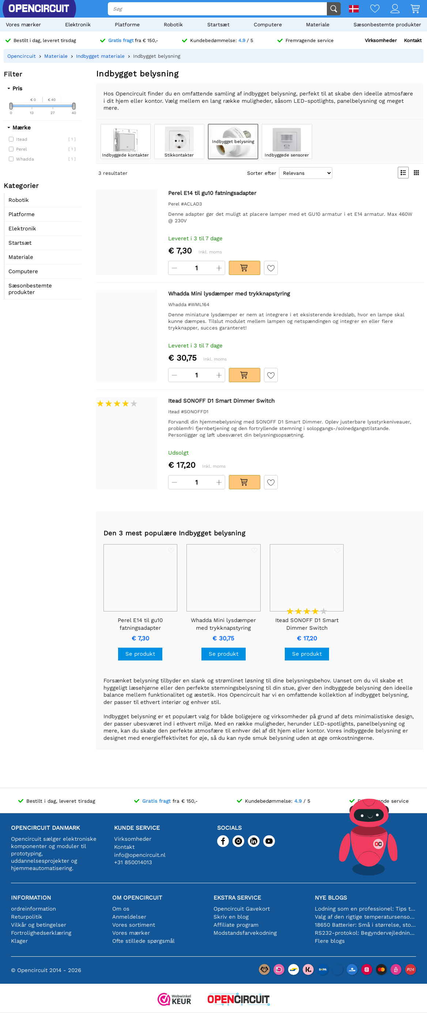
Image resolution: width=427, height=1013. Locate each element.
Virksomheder (381, 40)
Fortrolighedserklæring (41, 933)
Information (31, 897)
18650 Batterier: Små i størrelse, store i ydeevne (365, 925)
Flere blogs (330, 941)
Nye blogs (331, 897)
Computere (268, 24)
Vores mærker (23, 24)
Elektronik (78, 24)
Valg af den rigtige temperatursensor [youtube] (365, 917)
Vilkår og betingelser (38, 925)
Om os (120, 908)
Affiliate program (236, 925)
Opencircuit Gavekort (242, 908)
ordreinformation (33, 908)
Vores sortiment (133, 925)
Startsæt (218, 24)
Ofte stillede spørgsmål (143, 941)
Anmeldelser (129, 917)
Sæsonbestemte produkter (387, 24)
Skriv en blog (231, 917)
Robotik (173, 24)
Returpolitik (26, 917)
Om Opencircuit (137, 897)
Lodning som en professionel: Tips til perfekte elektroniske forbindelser (365, 908)
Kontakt (413, 40)
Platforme (127, 24)
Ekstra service (237, 897)
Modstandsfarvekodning (245, 933)
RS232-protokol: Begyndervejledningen (365, 933)
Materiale (317, 24)
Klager (19, 941)
